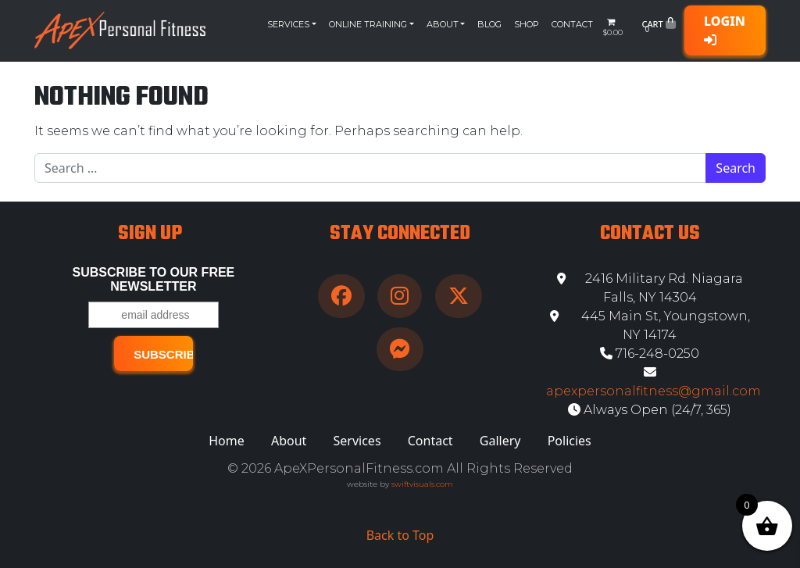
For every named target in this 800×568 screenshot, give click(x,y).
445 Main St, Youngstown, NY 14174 (650, 325)
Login (724, 29)
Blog (489, 24)
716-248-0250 (649, 353)
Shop (526, 24)
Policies (569, 440)
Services (288, 24)
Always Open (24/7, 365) (649, 409)
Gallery (500, 440)
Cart (658, 27)
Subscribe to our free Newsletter (154, 279)
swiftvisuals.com (422, 484)
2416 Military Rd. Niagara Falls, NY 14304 (650, 288)
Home (227, 440)
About (443, 24)
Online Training (368, 24)
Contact (572, 24)
